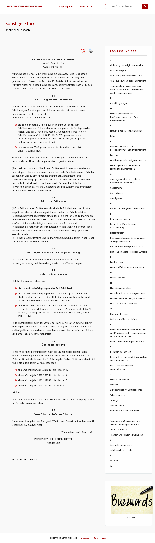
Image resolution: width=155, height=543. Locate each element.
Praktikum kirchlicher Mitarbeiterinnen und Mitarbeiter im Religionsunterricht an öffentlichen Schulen (128, 333)
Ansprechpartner (66, 6)
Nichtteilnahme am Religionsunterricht (128, 298)
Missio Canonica (117, 277)
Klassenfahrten (117, 232)
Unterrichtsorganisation (121, 445)
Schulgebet (115, 384)
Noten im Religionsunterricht (123, 303)
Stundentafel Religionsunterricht (125, 410)
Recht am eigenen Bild (120, 351)
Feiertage (114, 155)
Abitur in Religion (118, 70)
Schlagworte (86, 6)
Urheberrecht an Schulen (121, 450)
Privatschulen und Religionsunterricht (127, 341)
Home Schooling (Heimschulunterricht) (128, 208)
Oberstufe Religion (119, 314)
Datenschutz (100, 538)
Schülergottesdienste (120, 379)
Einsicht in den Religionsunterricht (126, 130)
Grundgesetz (116, 198)
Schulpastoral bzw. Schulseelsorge (126, 389)
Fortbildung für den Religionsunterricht (128, 160)
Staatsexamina (117, 405)
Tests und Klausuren (119, 429)
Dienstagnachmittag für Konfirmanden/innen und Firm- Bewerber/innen (124, 117)
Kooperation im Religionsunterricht (126, 246)
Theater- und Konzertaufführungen (126, 434)
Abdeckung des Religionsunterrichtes (127, 65)
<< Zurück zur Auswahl (17, 30)
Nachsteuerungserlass (120, 288)
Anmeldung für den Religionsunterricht (128, 80)
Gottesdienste (117, 193)
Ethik (112, 136)
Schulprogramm (117, 395)
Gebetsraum (116, 187)
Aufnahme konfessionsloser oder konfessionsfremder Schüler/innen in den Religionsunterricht (127, 89)
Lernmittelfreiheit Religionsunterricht (127, 267)
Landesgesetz (116, 262)
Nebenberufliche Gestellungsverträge (127, 293)
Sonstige (114, 400)
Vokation (114, 460)
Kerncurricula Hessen (120, 219)
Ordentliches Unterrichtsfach (123, 319)
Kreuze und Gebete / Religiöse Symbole (128, 251)
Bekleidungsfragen (118, 103)
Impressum (85, 538)
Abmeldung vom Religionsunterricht (126, 75)
